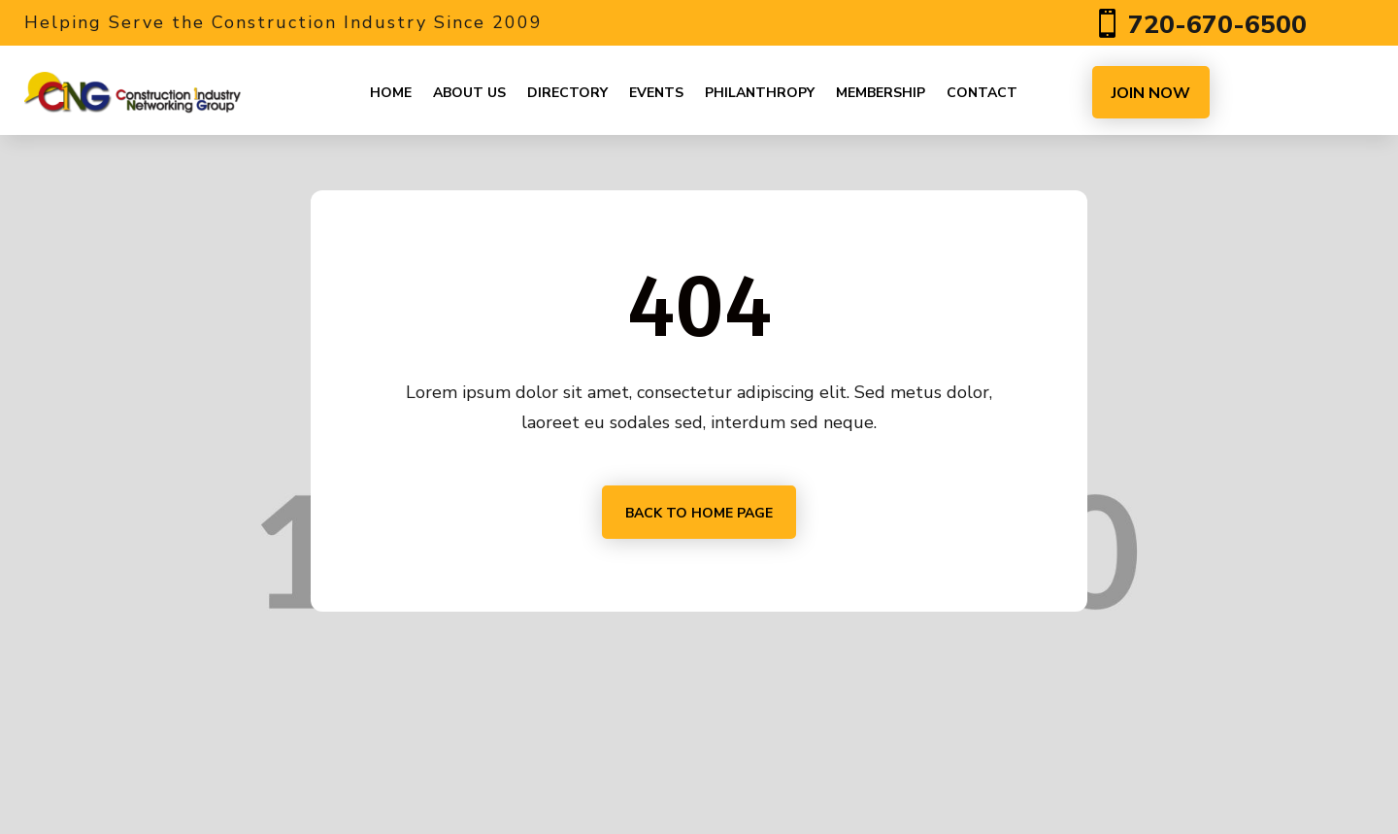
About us (469, 92)
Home (391, 92)
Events (656, 92)
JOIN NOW (1151, 93)
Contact (982, 92)
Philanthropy (760, 92)
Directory (567, 92)
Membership (880, 92)
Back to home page (699, 513)
